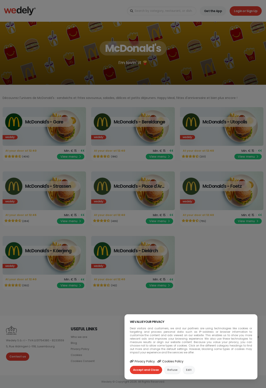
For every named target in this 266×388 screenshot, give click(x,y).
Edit (189, 370)
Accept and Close (146, 370)
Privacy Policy (142, 361)
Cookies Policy (170, 361)
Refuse (172, 370)
